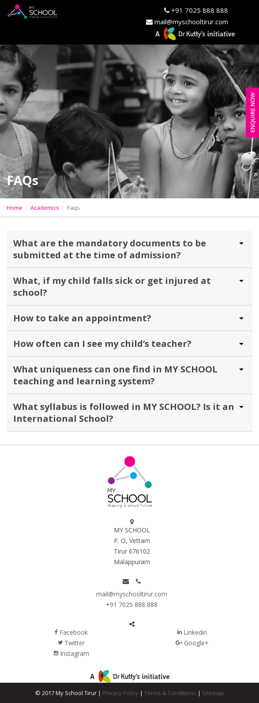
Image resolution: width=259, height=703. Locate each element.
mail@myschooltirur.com (131, 594)
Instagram (71, 653)
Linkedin (192, 632)
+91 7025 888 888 (198, 10)
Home (15, 208)
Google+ (192, 643)
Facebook (71, 632)
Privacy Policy (120, 693)
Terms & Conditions (170, 693)
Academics (44, 208)
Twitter (71, 643)
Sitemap (213, 693)
